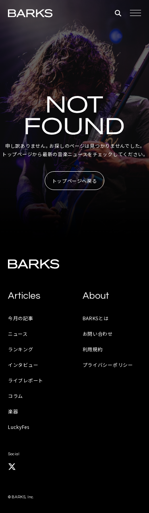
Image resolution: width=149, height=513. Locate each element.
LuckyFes (18, 426)
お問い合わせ (98, 333)
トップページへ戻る (74, 180)
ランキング (20, 349)
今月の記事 (20, 318)
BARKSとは (96, 318)
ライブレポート (25, 380)
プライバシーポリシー (108, 364)
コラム (15, 395)
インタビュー (23, 364)
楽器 (13, 411)
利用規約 (93, 349)
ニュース (18, 333)
